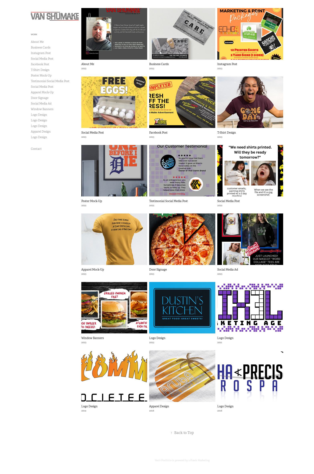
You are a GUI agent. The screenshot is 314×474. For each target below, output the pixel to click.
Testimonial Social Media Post (50, 81)
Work (34, 34)
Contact (36, 149)
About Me (37, 42)
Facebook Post (40, 64)
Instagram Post (41, 53)
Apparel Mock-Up (42, 92)
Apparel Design (41, 131)
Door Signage (39, 98)
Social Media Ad (41, 103)
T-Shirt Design (40, 70)
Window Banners (42, 109)
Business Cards (40, 47)
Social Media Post (42, 58)
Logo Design (39, 115)
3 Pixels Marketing (199, 460)
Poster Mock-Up (41, 75)
